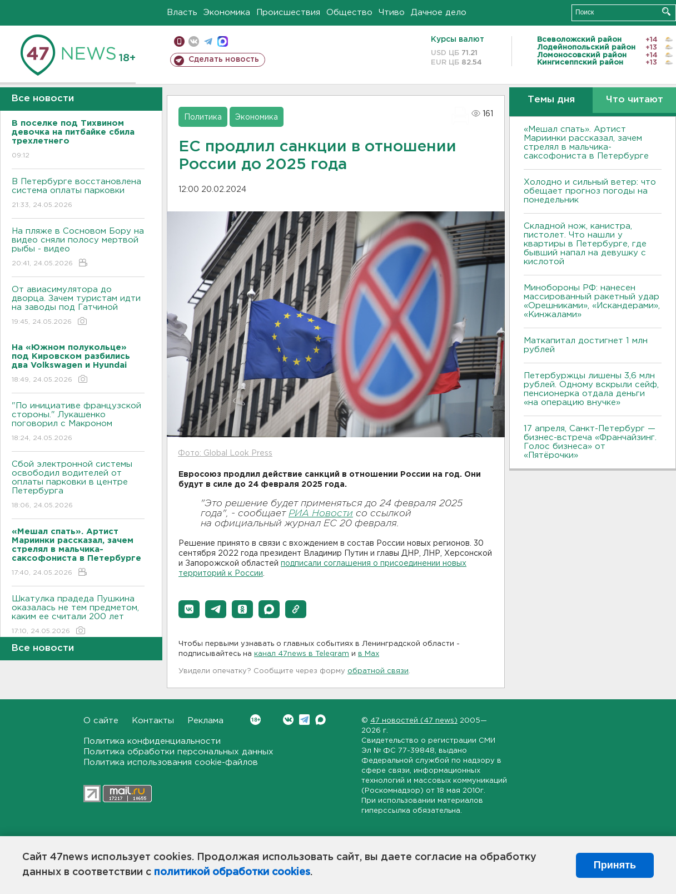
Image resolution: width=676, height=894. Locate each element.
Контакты (153, 720)
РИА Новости (321, 514)
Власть (182, 12)
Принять (615, 865)
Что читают (634, 100)
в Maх (368, 654)
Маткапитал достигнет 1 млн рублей (586, 345)
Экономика (226, 12)
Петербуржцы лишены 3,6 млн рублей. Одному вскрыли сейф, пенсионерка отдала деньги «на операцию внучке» (591, 389)
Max (320, 719)
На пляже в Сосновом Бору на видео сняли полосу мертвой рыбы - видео (78, 248)
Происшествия (288, 12)
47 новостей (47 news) (414, 721)
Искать (666, 11)
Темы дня (551, 100)
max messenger (222, 41)
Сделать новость (223, 59)
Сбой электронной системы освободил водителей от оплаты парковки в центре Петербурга (78, 485)
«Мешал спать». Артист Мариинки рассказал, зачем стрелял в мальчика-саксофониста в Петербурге (586, 143)
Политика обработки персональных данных (178, 751)
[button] (189, 609)
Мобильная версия (179, 41)
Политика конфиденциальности (152, 741)
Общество (349, 12)
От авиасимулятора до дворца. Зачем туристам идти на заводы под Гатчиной (78, 306)
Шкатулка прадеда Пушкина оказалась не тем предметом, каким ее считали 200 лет (78, 615)
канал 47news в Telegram (301, 654)
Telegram (304, 719)
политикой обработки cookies (232, 872)
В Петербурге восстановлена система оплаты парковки (78, 194)
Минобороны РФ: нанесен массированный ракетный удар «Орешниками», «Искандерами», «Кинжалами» (592, 301)
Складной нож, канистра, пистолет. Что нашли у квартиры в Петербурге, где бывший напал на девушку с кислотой (585, 244)
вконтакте (193, 41)
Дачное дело (438, 12)
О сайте (100, 720)
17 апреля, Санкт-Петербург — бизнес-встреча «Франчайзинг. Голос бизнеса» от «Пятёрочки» (590, 442)
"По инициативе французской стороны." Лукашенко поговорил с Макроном (78, 422)
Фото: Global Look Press (225, 453)
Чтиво (392, 12)
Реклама (205, 720)
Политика (203, 117)
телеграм (208, 41)
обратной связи (378, 671)
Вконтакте (255, 719)
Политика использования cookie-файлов (170, 762)
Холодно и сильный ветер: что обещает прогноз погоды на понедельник (590, 191)
